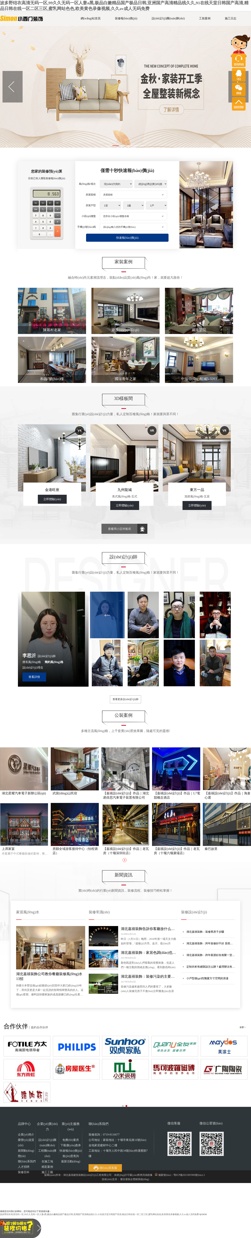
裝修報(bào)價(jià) (126, 18)
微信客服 (173, 1123)
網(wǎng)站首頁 (91, 18)
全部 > (243, 1027)
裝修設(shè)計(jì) (194, 912)
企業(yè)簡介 (26, 1134)
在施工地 (47, 1161)
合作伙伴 (16, 1026)
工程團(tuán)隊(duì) (47, 1153)
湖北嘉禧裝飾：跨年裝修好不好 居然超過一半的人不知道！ (209, 945)
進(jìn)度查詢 (70, 1156)
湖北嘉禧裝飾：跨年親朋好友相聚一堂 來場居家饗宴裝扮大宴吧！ (209, 957)
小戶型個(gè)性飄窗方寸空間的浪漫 (207, 978)
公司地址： (118, 1148)
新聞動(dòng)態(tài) (26, 1153)
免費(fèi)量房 (70, 1139)
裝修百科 (23, 1172)
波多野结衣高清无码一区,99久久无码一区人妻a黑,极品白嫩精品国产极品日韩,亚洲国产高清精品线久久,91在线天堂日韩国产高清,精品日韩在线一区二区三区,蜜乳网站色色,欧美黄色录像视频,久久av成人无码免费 (99, 1214)
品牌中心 (24, 1124)
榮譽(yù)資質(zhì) (26, 1142)
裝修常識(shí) (99, 912)
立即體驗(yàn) (52, 499)
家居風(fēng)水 (27, 912)
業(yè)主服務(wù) (71, 1126)
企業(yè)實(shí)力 (47, 1126)
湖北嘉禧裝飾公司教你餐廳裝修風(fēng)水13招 (49, 976)
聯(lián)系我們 (27, 1161)
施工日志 (230, 18)
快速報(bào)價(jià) (127, 237)
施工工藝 (47, 1172)
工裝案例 (204, 18)
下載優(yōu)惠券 (70, 1145)
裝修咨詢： (104, 1134)
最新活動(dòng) (70, 1161)
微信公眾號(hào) (211, 1123)
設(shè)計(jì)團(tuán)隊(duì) (168, 18)
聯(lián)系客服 (105, 1168)
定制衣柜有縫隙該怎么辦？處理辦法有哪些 (210, 968)
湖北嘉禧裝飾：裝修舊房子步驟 (205, 931)
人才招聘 (23, 1166)
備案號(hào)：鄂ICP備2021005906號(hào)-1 (181, 1175)
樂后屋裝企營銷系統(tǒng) (134, 1179)
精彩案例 (47, 1166)
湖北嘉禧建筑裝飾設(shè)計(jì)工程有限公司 (87, 1175)
